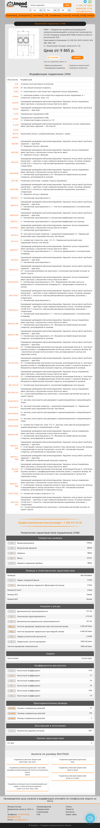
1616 (72, 762)
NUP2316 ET (13, 310)
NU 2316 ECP (13, 393)
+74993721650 (23, 814)
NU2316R (14, 152)
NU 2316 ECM (13, 376)
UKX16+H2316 (13, 420)
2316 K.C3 (14, 241)
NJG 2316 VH (13, 385)
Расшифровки (55, 15)
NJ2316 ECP (13, 270)
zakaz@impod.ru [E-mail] (84, 11)
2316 (16, 84)
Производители (24, 15)
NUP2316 (14, 162)
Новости (74, 15)
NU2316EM (14, 173)
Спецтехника (37, 15)
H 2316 (15, 130)
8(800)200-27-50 (14, 817)
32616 (27, 775)
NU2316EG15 (13, 282)
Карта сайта (71, 814)
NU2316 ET (14, 250)
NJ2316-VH (14, 215)
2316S (16, 92)
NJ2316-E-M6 (13, 335)
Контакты (90, 15)
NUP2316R (14, 189)
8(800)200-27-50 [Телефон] (84, 8)
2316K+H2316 (13, 426)
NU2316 (15, 103)
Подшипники (11, 15)
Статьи (82, 15)
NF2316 (15, 134)
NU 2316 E (14, 228)
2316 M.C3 (14, 235)
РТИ (46, 15)
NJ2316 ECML (13, 348)
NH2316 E (14, 198)
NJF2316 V (14, 222)
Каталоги (65, 15)
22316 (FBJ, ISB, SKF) (27, 762)
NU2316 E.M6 (13, 324)
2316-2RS (14, 181)
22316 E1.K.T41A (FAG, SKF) (27, 789)
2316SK (15, 97)
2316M (15, 88)
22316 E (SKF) (72, 770)
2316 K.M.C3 (13, 407)
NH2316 (15, 138)
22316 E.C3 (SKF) (72, 778)
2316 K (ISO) (13, 494)
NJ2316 (15, 109)
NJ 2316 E (14, 260)
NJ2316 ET (14, 205)
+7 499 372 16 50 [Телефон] (84, 5)
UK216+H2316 (13, 401)
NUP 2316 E (13, 296)
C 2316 (15, 114)
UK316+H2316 (13, 414)
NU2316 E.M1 (13, 435)
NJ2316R (15, 144)
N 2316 (15, 125)
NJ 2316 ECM (13, 363)
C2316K (15, 119)
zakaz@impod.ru (21, 820)
